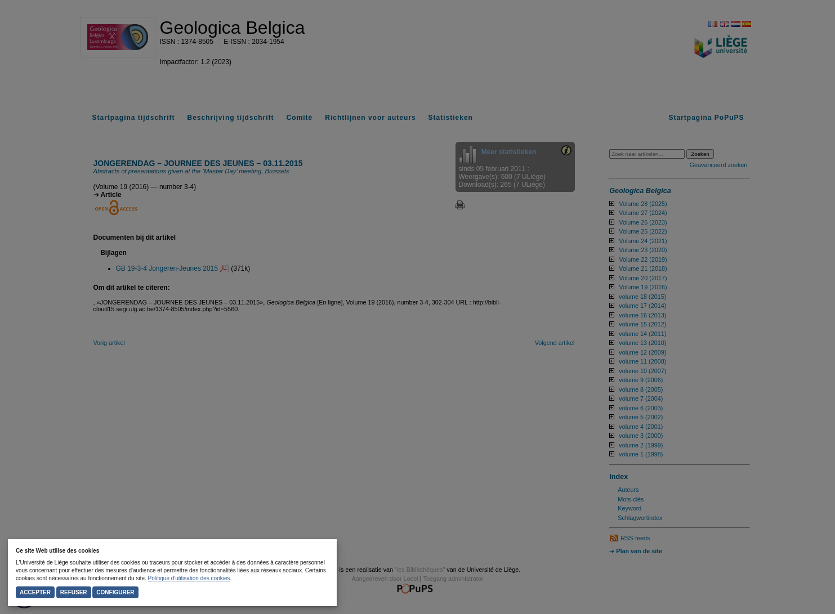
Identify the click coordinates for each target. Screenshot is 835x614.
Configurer (115, 592)
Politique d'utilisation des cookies (189, 578)
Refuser (73, 592)
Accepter (35, 592)
